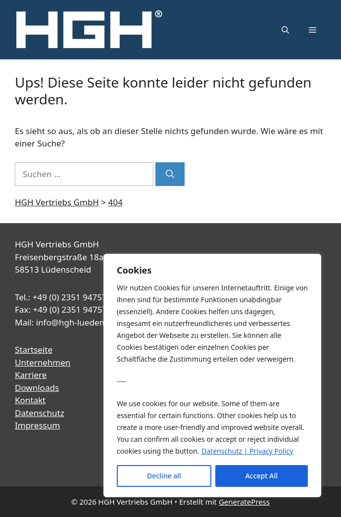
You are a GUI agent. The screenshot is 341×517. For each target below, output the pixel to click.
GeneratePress (244, 502)
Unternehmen (42, 362)
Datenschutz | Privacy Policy (247, 451)
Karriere (31, 374)
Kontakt (30, 400)
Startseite (33, 349)
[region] (212, 375)
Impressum (37, 425)
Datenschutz (39, 413)
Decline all (164, 475)
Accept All (261, 475)
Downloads (37, 387)
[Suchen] (170, 174)
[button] (285, 30)
